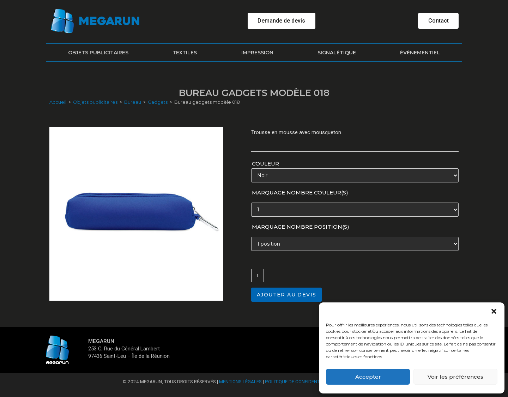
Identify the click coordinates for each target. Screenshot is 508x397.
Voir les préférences (455, 376)
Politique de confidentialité (299, 381)
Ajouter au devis (286, 294)
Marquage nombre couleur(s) (300, 192)
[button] (493, 311)
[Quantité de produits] (257, 275)
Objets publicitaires (98, 52)
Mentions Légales (240, 381)
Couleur (265, 163)
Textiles (185, 52)
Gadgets (158, 102)
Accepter (368, 376)
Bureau (132, 102)
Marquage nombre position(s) (300, 226)
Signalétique (337, 52)
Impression (257, 52)
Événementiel (420, 52)
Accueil (57, 102)
